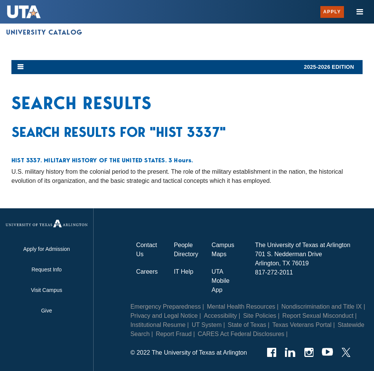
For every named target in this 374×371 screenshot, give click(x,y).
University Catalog (44, 32)
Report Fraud (173, 334)
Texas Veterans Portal (302, 325)
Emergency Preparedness (166, 306)
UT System (207, 325)
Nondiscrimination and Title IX (321, 306)
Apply (332, 11)
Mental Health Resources (241, 306)
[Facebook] (271, 352)
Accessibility (220, 315)
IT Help (183, 271)
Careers (147, 271)
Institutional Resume (158, 325)
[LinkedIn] (290, 352)
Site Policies (259, 315)
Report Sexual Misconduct (317, 315)
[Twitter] (346, 352)
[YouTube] (327, 352)
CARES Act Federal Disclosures (241, 334)
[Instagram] (308, 352)
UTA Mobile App (220, 280)
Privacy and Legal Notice (164, 315)
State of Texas (247, 325)
